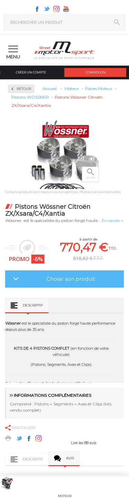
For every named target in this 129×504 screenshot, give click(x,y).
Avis (70, 458)
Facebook (37, 9)
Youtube (66, 9)
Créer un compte (31, 72)
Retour (24, 89)
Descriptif (33, 305)
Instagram (56, 9)
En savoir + (112, 220)
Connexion (95, 72)
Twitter (47, 9)
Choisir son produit (70, 279)
